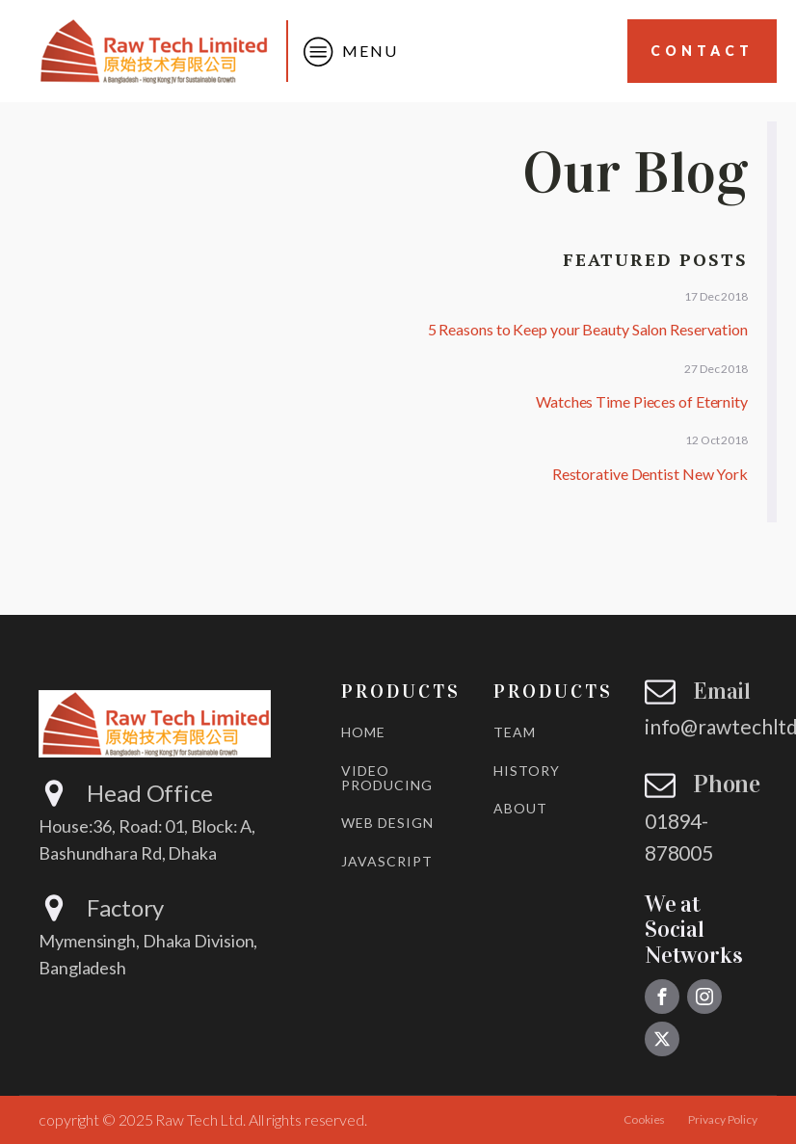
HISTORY (526, 770)
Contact (702, 50)
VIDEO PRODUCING (387, 778)
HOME (363, 732)
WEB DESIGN (387, 822)
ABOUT (520, 808)
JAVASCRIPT (387, 861)
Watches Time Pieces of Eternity (642, 401)
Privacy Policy (722, 1119)
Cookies (644, 1119)
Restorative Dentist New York (650, 474)
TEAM (514, 732)
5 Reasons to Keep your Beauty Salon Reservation (588, 329)
